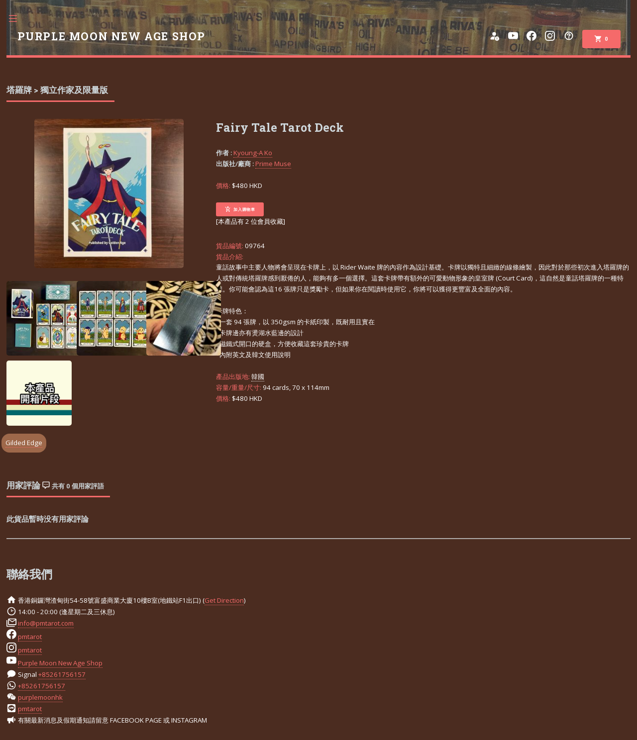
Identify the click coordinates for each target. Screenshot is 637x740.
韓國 (257, 376)
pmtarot (30, 636)
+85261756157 (62, 674)
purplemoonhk (40, 697)
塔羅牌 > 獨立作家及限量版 (57, 90)
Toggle (18, 18)
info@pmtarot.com (46, 623)
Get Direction (224, 600)
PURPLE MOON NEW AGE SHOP (111, 36)
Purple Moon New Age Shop (60, 662)
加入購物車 (240, 209)
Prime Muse (273, 163)
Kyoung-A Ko (252, 152)
